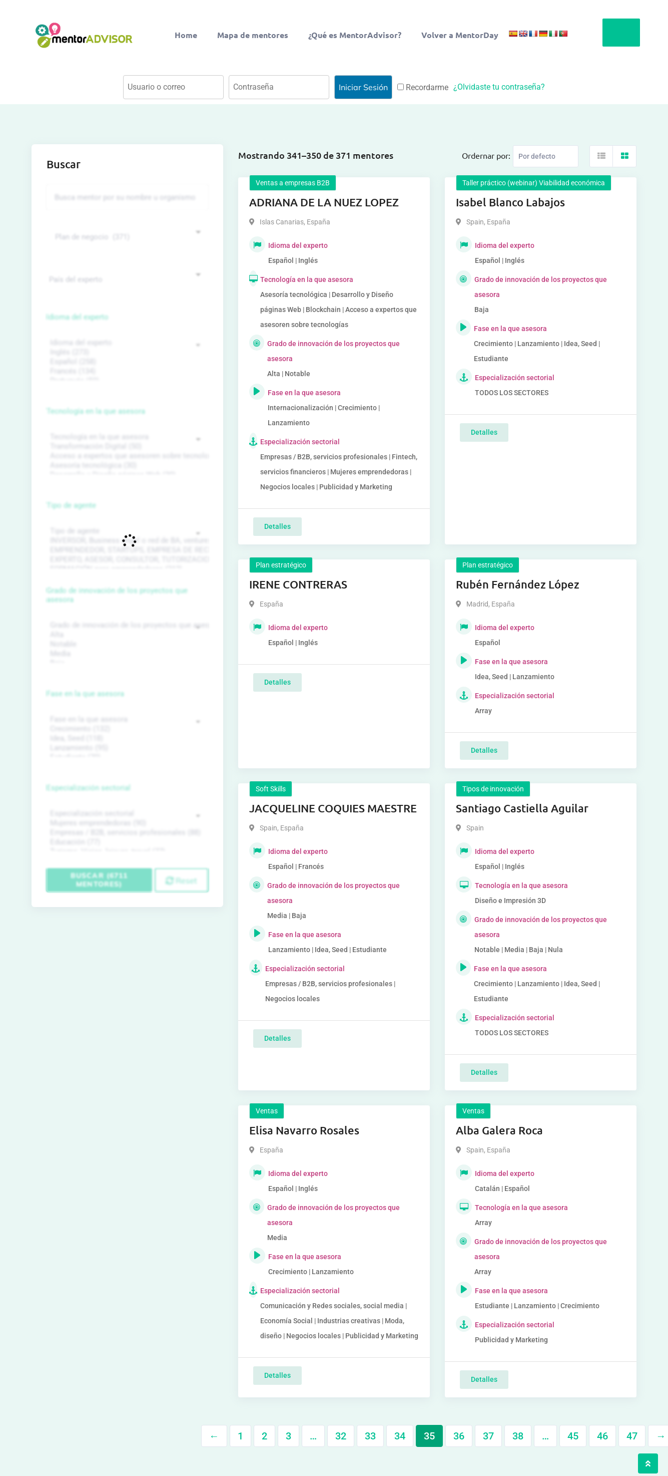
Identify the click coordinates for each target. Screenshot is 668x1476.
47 (631, 1436)
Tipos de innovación (493, 789)
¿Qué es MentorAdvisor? (354, 35)
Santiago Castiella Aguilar (522, 808)
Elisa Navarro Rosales (304, 1130)
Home (186, 35)
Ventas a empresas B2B (293, 183)
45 (572, 1436)
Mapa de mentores (252, 35)
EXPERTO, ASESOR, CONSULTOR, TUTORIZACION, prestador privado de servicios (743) (126, 559)
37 (488, 1436)
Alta (126, 635)
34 (399, 1436)
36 (458, 1436)
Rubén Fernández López (517, 584)
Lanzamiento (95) (126, 748)
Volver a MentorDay (459, 35)
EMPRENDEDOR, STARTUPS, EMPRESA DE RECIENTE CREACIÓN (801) (126, 550)
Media (126, 654)
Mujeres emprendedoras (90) (126, 823)
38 (517, 1436)
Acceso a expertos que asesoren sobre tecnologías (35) (126, 456)
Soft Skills (271, 789)
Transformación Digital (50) (126, 446)
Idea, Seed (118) (126, 738)
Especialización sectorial (89, 787)
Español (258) (126, 362)
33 (370, 1436)
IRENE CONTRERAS (298, 584)
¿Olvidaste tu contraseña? (499, 87)
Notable (126, 644)
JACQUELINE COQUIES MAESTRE (333, 808)
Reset (181, 880)
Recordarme (422, 87)
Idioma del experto (78, 317)
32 (340, 1436)
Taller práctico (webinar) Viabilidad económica (533, 183)
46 (602, 1436)
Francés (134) (126, 371)
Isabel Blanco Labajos (510, 202)
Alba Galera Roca (499, 1130)
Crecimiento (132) (126, 729)
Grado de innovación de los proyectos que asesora (117, 595)
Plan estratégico (281, 565)
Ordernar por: (486, 155)
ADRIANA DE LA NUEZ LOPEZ (324, 202)
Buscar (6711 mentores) (99, 880)
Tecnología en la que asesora (96, 411)
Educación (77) (126, 842)
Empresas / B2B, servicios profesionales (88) (126, 832)
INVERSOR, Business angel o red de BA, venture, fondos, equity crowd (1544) (126, 540)
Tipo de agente (71, 505)
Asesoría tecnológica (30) (126, 465)
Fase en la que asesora (85, 693)
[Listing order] (545, 156)
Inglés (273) (126, 352)
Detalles (277, 526)
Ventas (267, 1111)
